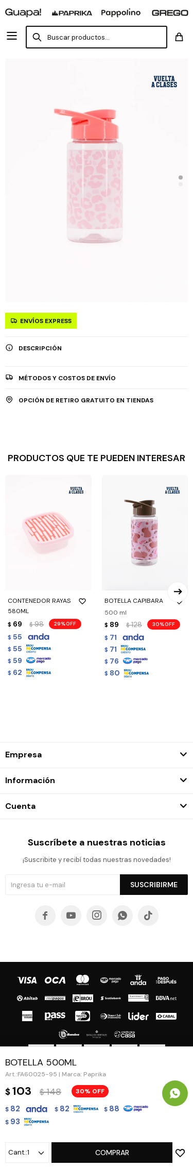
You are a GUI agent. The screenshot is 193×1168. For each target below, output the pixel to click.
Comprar (112, 1152)
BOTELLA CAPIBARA (145, 601)
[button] (181, 177)
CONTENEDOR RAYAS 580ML (48, 605)
